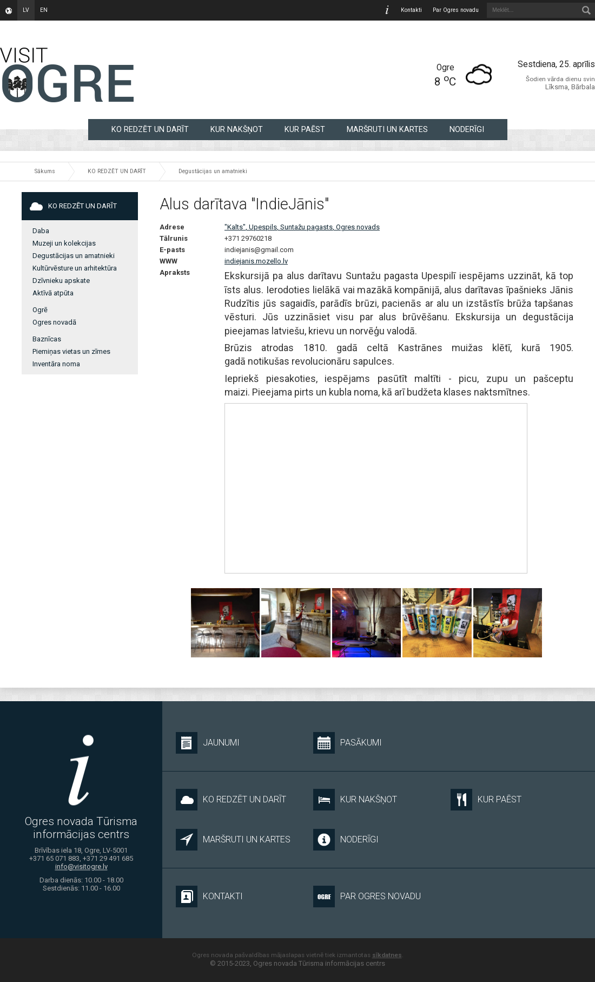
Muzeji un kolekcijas (64, 243)
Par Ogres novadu (456, 10)
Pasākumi (347, 743)
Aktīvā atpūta (53, 293)
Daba (40, 231)
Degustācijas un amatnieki (212, 171)
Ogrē (40, 310)
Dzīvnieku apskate (61, 280)
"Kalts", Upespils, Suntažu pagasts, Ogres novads (302, 227)
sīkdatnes (387, 955)
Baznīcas (46, 339)
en (44, 10)
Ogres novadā (54, 322)
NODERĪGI (466, 129)
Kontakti (411, 10)
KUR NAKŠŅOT (236, 129)
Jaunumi (208, 743)
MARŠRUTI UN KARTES (387, 129)
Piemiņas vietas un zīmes (71, 351)
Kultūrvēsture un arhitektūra (74, 268)
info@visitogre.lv (81, 866)
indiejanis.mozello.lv (256, 261)
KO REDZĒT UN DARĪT (150, 129)
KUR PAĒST (305, 129)
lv (26, 10)
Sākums (45, 171)
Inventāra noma (56, 364)
